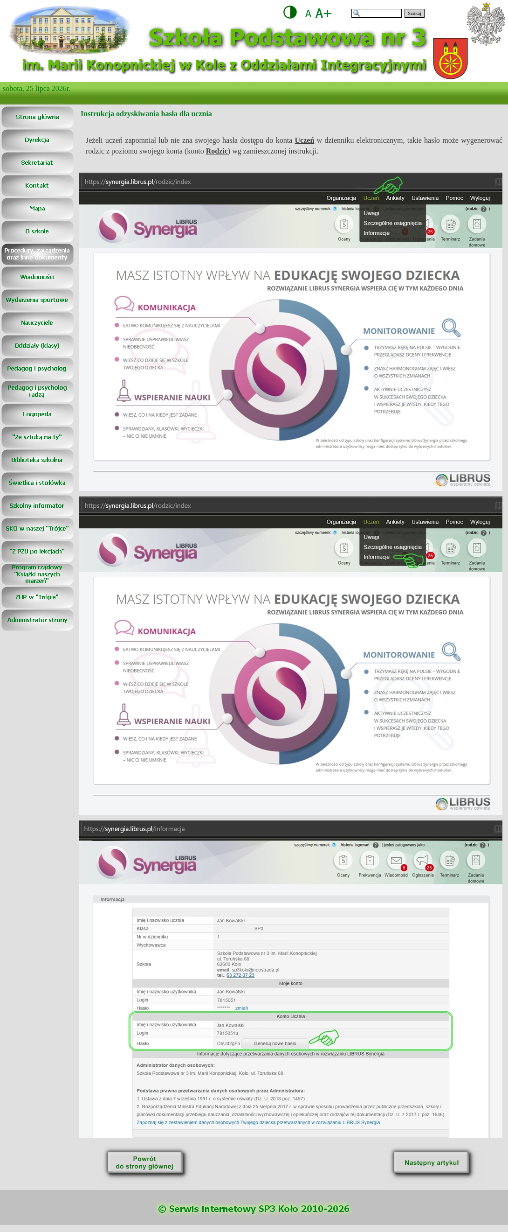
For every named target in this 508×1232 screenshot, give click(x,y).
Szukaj (414, 13)
